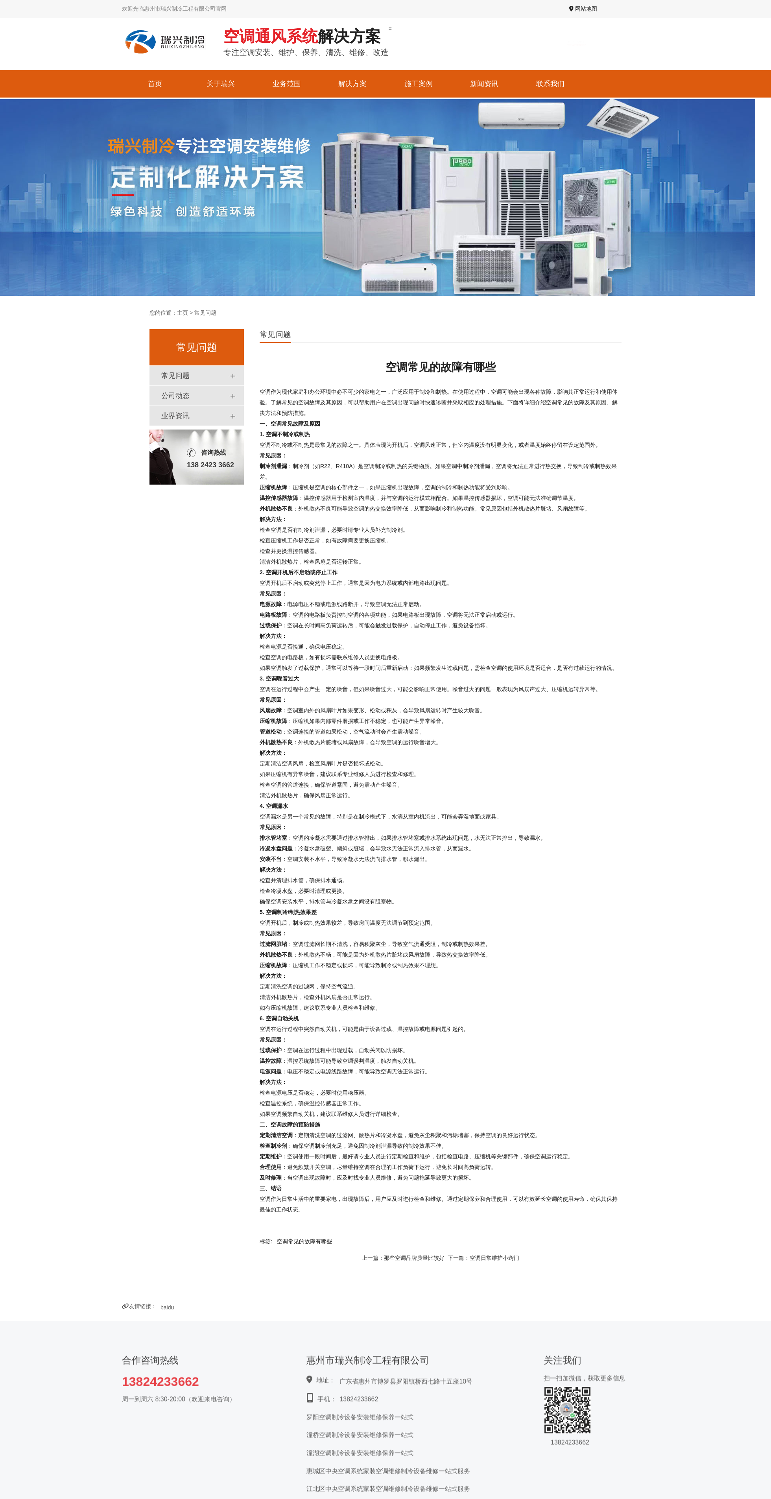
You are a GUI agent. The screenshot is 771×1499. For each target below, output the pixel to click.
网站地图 (583, 9)
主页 (182, 313)
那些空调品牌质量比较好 (414, 1258)
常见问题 (175, 376)
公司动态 (175, 396)
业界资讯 (175, 416)
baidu (167, 1307)
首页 (155, 84)
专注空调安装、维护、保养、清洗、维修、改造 (306, 41)
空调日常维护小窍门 (494, 1258)
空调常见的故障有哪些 (304, 1241)
